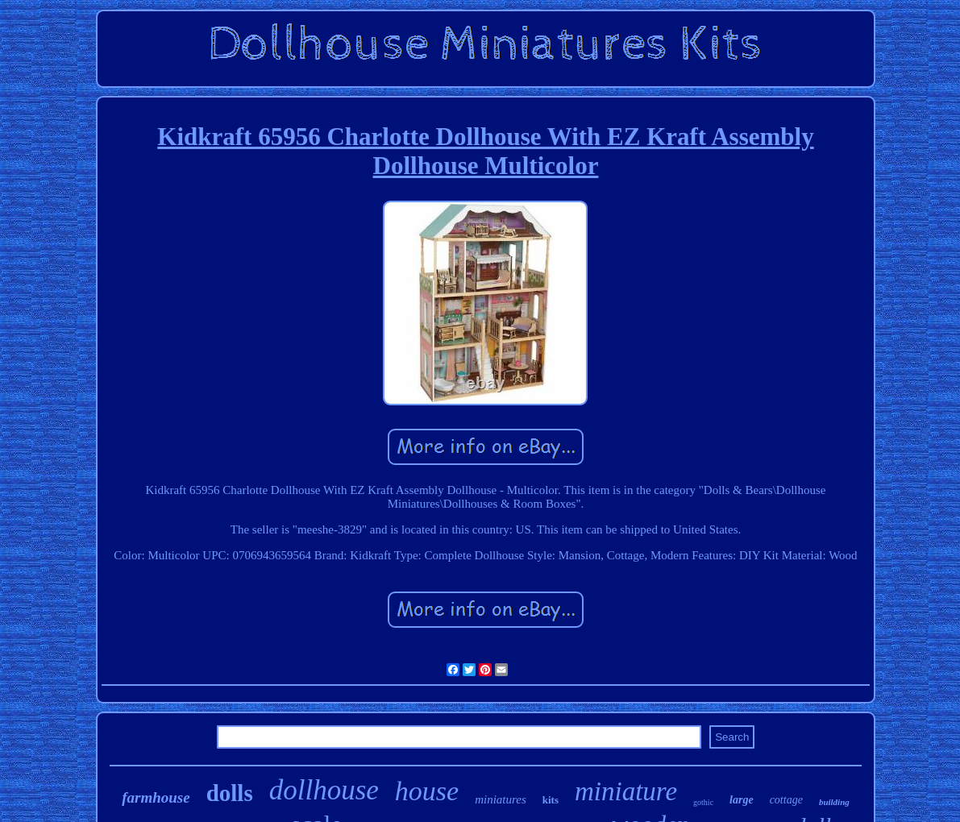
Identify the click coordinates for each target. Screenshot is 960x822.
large (741, 800)
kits (550, 800)
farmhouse (155, 797)
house (427, 791)
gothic (703, 802)
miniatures (500, 799)
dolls (229, 793)
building (834, 802)
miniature (626, 791)
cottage (786, 800)
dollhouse (324, 790)
